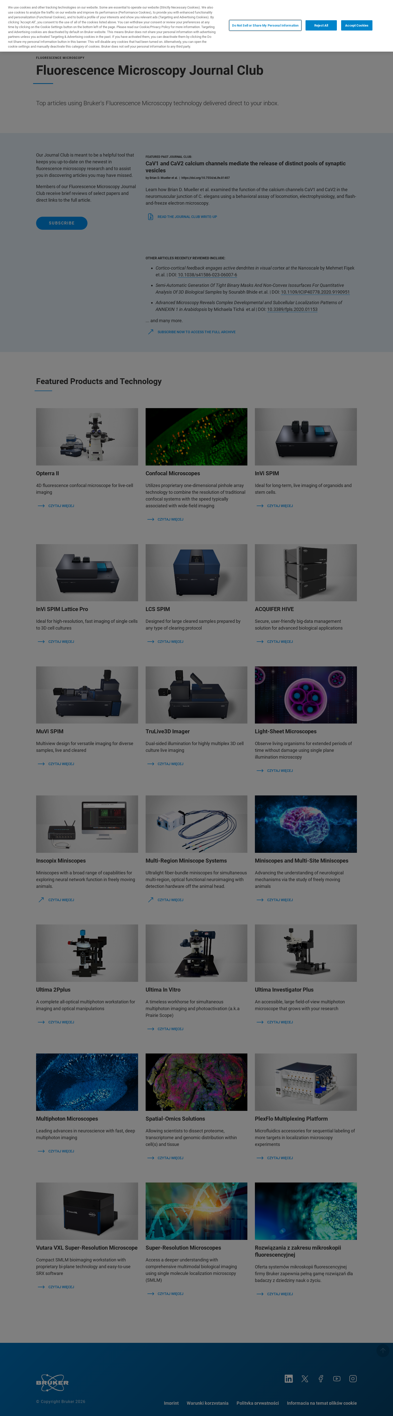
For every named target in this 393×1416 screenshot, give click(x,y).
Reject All (321, 25)
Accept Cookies (356, 25)
